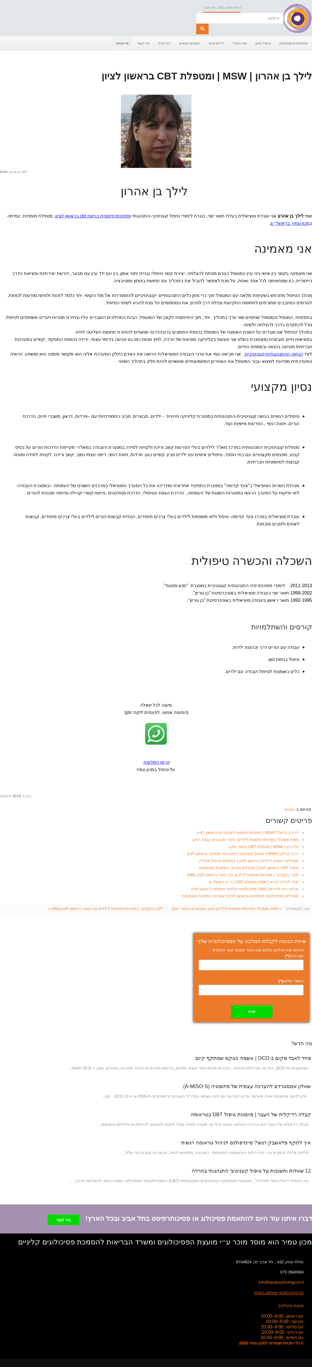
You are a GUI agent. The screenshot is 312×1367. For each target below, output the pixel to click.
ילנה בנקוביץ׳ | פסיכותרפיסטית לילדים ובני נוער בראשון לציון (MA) (243, 875)
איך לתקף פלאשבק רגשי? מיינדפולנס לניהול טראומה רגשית (246, 1143)
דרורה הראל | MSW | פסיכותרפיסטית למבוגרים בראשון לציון (248, 832)
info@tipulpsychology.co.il (281, 1280)
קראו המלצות (156, 762)
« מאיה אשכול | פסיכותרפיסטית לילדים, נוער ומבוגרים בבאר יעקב (226, 908)
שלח (251, 1011)
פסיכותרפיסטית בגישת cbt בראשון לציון (92, 216)
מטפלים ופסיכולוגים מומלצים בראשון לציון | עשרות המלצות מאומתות (240, 896)
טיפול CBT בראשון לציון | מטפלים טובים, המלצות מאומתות (249, 868)
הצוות (289, 809)
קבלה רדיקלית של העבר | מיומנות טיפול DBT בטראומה (251, 1114)
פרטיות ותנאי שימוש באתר (278, 1291)
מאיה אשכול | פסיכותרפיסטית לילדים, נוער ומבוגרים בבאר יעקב (245, 839)
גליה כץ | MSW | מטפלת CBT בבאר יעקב (263, 846)
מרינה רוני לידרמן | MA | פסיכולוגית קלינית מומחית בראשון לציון (245, 889)
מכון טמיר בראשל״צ (289, 223)
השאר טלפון (291, 981)
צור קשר (63, 1218)
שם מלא (294, 956)
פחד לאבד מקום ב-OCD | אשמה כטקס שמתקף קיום (253, 1058)
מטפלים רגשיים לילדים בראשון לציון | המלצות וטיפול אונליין (249, 860)
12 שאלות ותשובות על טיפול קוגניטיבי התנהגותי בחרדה (251, 1171)
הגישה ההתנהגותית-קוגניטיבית (274, 354)
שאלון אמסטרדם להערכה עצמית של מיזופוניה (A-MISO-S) (247, 1086)
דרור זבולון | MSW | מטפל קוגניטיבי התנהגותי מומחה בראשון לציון (243, 853)
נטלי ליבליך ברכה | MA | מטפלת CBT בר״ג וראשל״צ (254, 882)
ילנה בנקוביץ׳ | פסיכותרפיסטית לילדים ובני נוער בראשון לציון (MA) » (105, 908)
